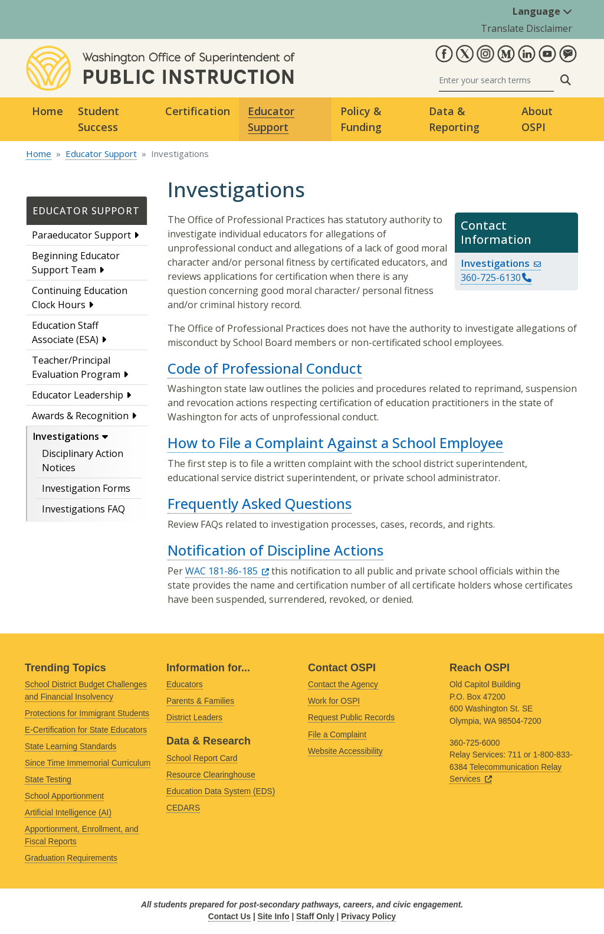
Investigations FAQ (83, 508)
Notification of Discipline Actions (275, 550)
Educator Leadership (77, 394)
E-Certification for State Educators (86, 730)
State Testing (48, 779)
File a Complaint (337, 734)
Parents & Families (200, 701)
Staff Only (315, 916)
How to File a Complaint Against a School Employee (335, 442)
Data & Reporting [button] (454, 119)
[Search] (496, 80)
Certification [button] (197, 111)
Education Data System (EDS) (220, 791)
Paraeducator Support (81, 234)
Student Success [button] (98, 119)
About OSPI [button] (537, 119)
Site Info (274, 916)
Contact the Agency (343, 684)
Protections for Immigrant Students (87, 713)
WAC (227, 570)
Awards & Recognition (80, 415)
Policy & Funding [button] (361, 119)
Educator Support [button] (271, 119)
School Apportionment (64, 796)
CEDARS (183, 808)
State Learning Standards (70, 746)
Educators (184, 684)
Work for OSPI (334, 701)
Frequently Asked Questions (260, 503)
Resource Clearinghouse (210, 774)
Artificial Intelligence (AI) (68, 812)
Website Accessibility (345, 751)
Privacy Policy (368, 916)
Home (47, 111)
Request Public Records (351, 717)
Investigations (66, 436)
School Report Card (201, 758)
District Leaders (194, 717)
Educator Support (101, 153)
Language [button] (542, 11)
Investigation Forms (86, 488)
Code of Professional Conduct (265, 368)
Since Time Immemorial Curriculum (87, 763)
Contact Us (229, 916)
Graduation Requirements (71, 858)
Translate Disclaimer (526, 28)
